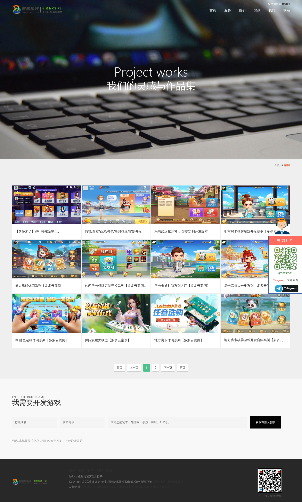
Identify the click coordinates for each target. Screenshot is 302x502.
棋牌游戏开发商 (106, 486)
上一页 (134, 367)
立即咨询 (292, 280)
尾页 (182, 367)
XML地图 (160, 481)
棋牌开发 (90, 486)
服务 (227, 10)
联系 (286, 10)
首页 (213, 10)
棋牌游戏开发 (174, 481)
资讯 (257, 10)
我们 (272, 10)
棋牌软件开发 (143, 486)
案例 (242, 10)
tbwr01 (286, 3)
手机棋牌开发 (125, 486)
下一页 (168, 367)
